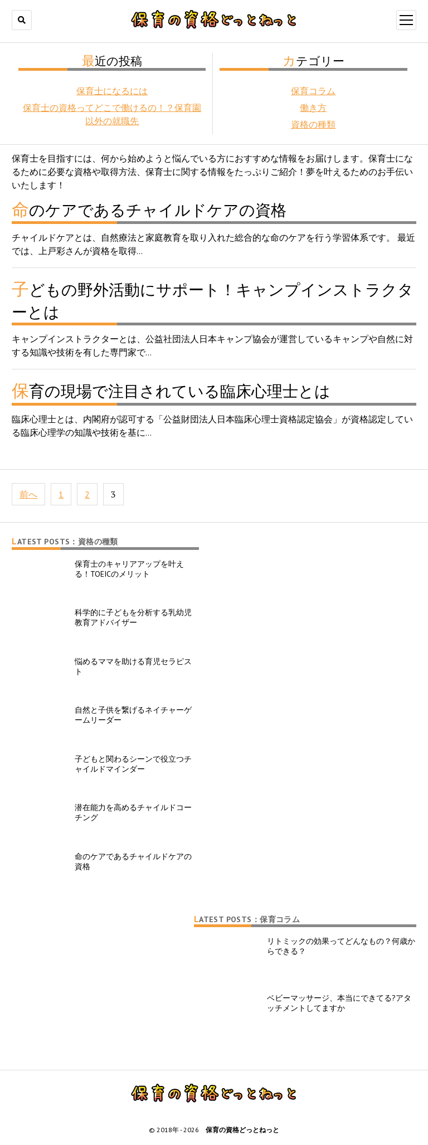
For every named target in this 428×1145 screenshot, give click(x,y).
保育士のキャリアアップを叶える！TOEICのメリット (129, 569)
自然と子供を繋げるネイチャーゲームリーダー (133, 715)
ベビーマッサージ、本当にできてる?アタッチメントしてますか (339, 1003)
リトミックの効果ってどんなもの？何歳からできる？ (341, 946)
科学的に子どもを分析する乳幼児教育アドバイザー (133, 617)
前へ (28, 494)
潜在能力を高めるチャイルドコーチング (133, 812)
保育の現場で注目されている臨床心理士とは (171, 391)
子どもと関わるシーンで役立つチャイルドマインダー (133, 764)
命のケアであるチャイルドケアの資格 (133, 861)
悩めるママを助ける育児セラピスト (133, 666)
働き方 (313, 107)
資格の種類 (313, 124)
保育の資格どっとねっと (242, 1129)
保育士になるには (112, 90)
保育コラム (313, 90)
